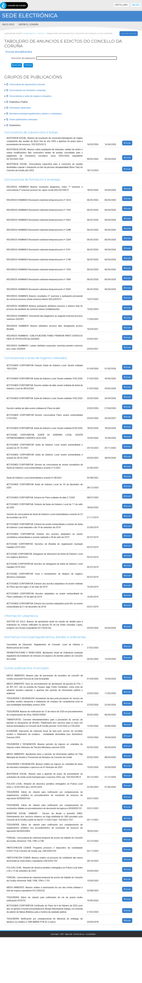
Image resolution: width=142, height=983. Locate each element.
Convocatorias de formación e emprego (27, 90)
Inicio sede (8, 24)
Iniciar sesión (129, 33)
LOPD (62, 934)
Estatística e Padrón (18, 102)
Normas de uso (79, 934)
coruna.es (29, 33)
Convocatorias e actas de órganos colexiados (30, 96)
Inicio (41, 33)
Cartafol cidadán (28, 24)
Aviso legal (54, 934)
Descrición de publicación (23, 58)
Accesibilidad (90, 934)
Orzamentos (15, 125)
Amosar (127, 143)
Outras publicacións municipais (23, 119)
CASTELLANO (121, 5)
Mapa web (68, 934)
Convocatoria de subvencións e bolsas (27, 84)
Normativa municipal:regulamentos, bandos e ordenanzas (35, 113)
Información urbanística (20, 107)
